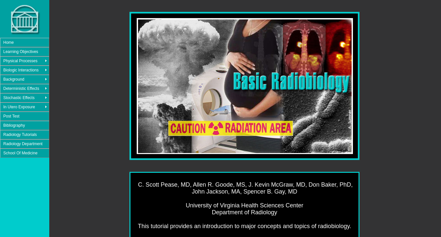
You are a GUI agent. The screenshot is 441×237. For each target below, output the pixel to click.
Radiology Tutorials (20, 134)
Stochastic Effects (19, 97)
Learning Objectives (20, 51)
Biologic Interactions (20, 70)
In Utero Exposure (19, 107)
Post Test (11, 116)
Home (8, 42)
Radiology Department (22, 144)
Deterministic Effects (21, 88)
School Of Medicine (20, 153)
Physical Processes (20, 61)
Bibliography (14, 125)
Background (13, 79)
